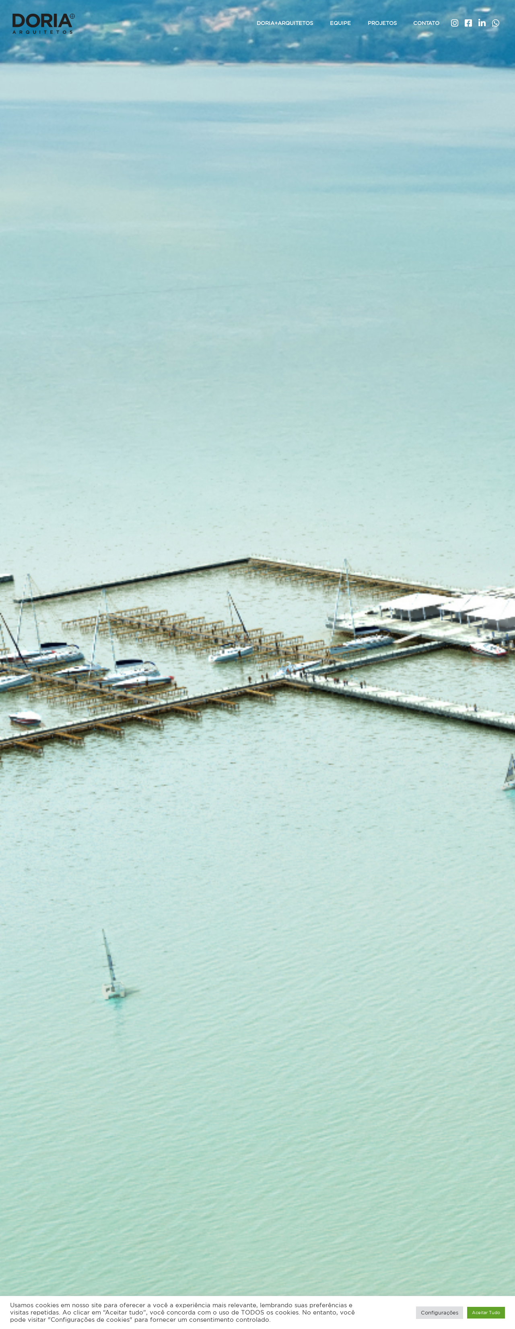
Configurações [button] (439, 1313)
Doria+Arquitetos (285, 23)
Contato (426, 23)
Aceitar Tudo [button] (486, 1312)
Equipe (340, 23)
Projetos (382, 23)
